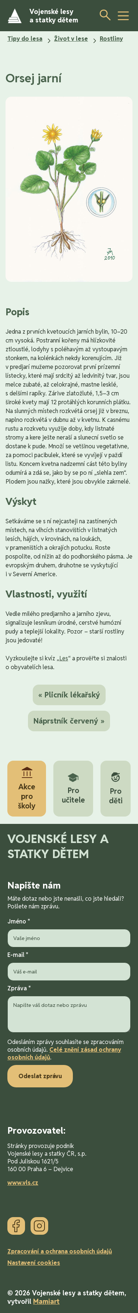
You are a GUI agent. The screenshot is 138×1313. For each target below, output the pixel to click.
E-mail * (69, 966)
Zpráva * (69, 1009)
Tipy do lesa (24, 39)
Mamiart (46, 1301)
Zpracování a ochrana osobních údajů (59, 1251)
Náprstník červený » (69, 721)
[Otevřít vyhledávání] (103, 14)
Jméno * (69, 932)
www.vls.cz (22, 1183)
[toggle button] (123, 15)
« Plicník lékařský (69, 695)
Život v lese (71, 39)
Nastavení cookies (33, 1263)
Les (63, 658)
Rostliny (111, 39)
